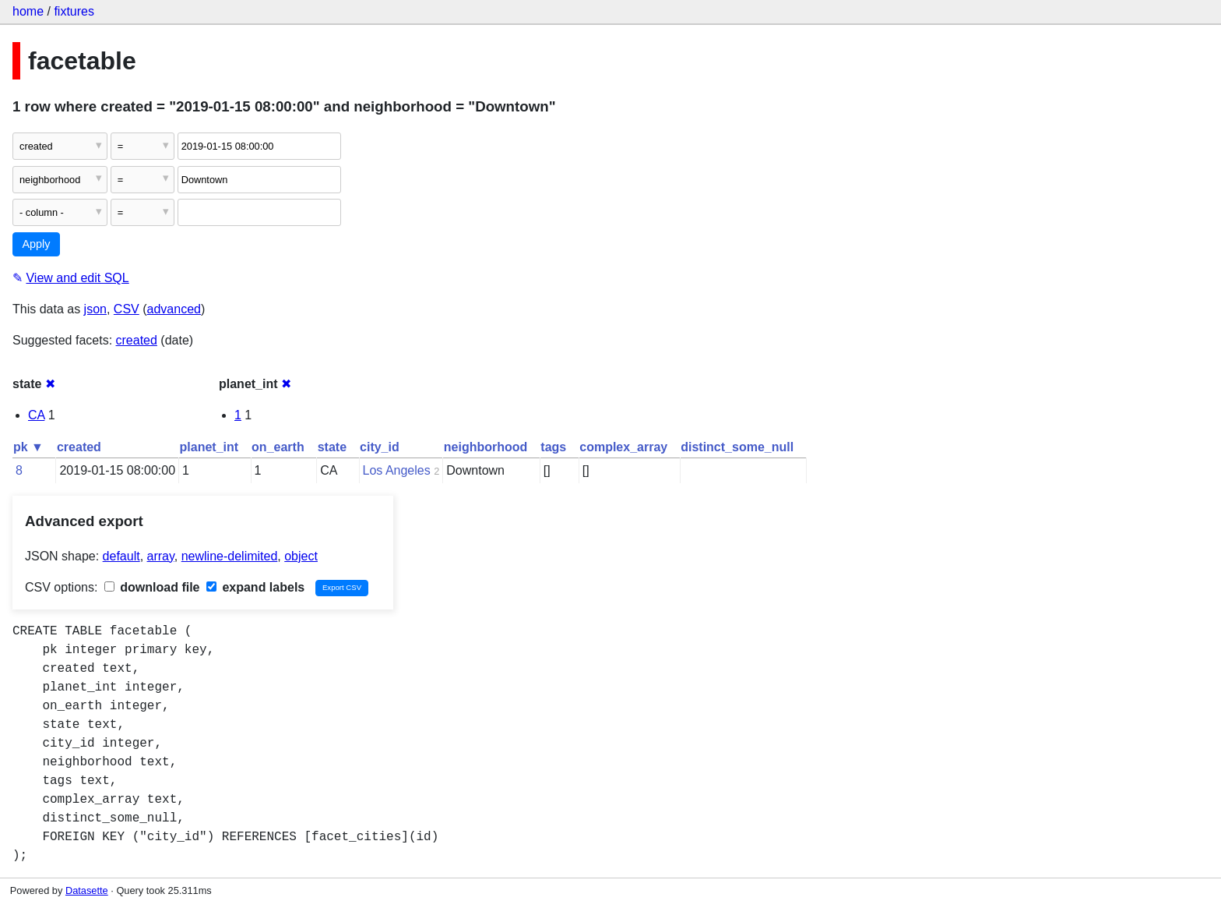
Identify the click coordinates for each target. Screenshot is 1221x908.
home (28, 11)
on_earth (278, 447)
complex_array (623, 447)
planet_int (209, 447)
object (301, 556)
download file (152, 587)
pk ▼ (28, 447)
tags (553, 447)
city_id (379, 447)
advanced (174, 309)
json (95, 309)
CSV (126, 309)
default (121, 556)
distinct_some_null (737, 447)
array (160, 556)
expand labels (255, 587)
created (136, 340)
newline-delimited (229, 556)
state (332, 447)
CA (36, 415)
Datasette (86, 890)
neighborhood (486, 447)
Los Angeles (397, 470)
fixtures (74, 11)
